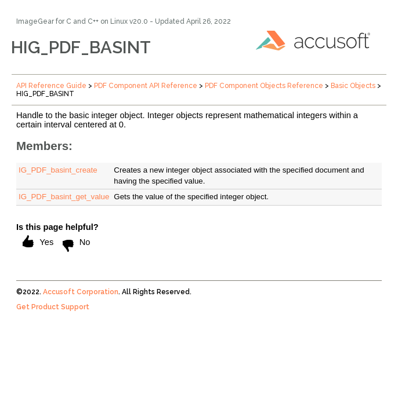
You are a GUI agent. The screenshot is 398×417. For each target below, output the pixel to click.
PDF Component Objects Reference (264, 86)
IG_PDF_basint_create (58, 170)
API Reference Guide (51, 86)
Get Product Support (52, 307)
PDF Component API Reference (145, 86)
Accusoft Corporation (80, 292)
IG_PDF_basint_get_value (64, 196)
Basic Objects (353, 86)
